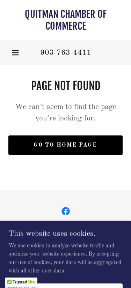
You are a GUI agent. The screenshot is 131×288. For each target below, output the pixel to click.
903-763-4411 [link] (65, 53)
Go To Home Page (65, 145)
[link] (65, 20)
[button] (15, 53)
